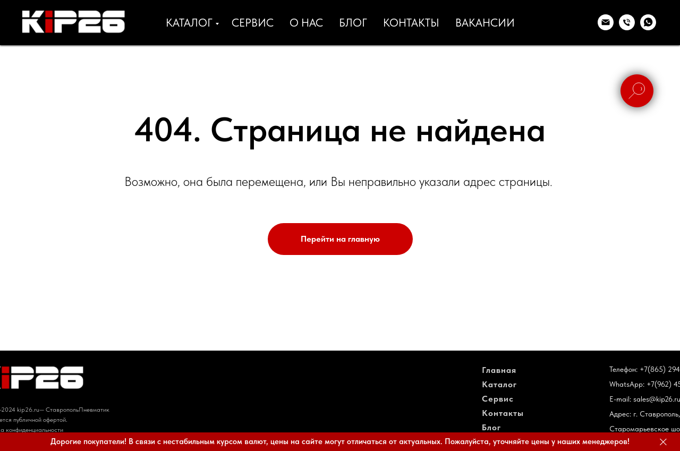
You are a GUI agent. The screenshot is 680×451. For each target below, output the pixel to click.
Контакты (503, 413)
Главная (499, 370)
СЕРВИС (253, 22)
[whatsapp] (648, 22)
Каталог (499, 384)
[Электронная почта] (606, 22)
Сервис (498, 399)
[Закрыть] (663, 442)
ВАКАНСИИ (485, 22)
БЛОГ (353, 22)
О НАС (306, 22)
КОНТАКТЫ (411, 22)
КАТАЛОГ (189, 22)
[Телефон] (627, 22)
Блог (491, 427)
